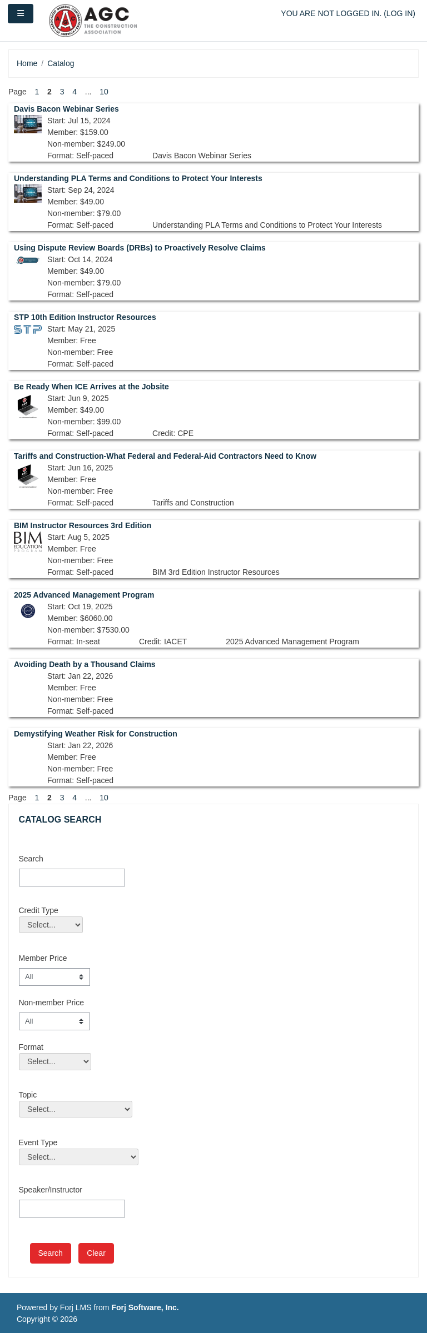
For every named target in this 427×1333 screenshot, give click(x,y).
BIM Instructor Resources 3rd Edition (82, 525)
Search (31, 858)
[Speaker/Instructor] (72, 1208)
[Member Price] (54, 977)
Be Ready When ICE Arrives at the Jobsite (91, 386)
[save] (50, 1253)
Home (27, 63)
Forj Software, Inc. (144, 1307)
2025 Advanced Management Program (84, 594)
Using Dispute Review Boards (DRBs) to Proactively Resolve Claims (140, 247)
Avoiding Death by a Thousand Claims (85, 664)
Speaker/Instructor (50, 1189)
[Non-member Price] (54, 1021)
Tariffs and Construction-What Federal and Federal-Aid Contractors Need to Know (165, 456)
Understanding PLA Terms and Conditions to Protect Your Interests (138, 178)
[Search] (72, 877)
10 (104, 91)
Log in (399, 13)
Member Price (43, 958)
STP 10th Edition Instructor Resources (85, 317)
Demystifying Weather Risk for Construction (95, 733)
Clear (96, 1253)
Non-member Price (51, 1002)
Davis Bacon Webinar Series (66, 108)
